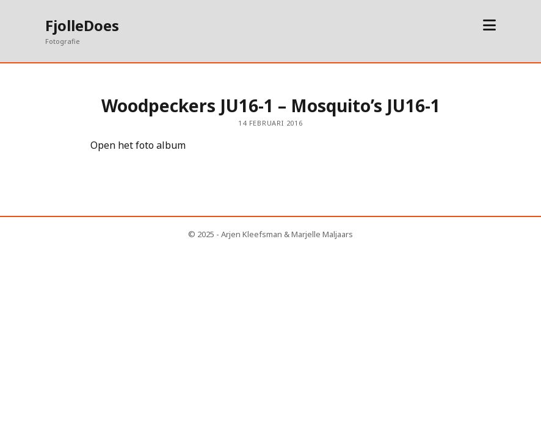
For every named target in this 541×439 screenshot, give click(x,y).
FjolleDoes (82, 25)
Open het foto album (138, 145)
